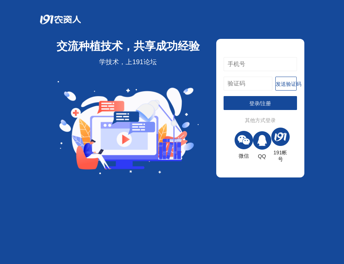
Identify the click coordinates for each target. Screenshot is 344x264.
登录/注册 (260, 103)
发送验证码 (286, 84)
